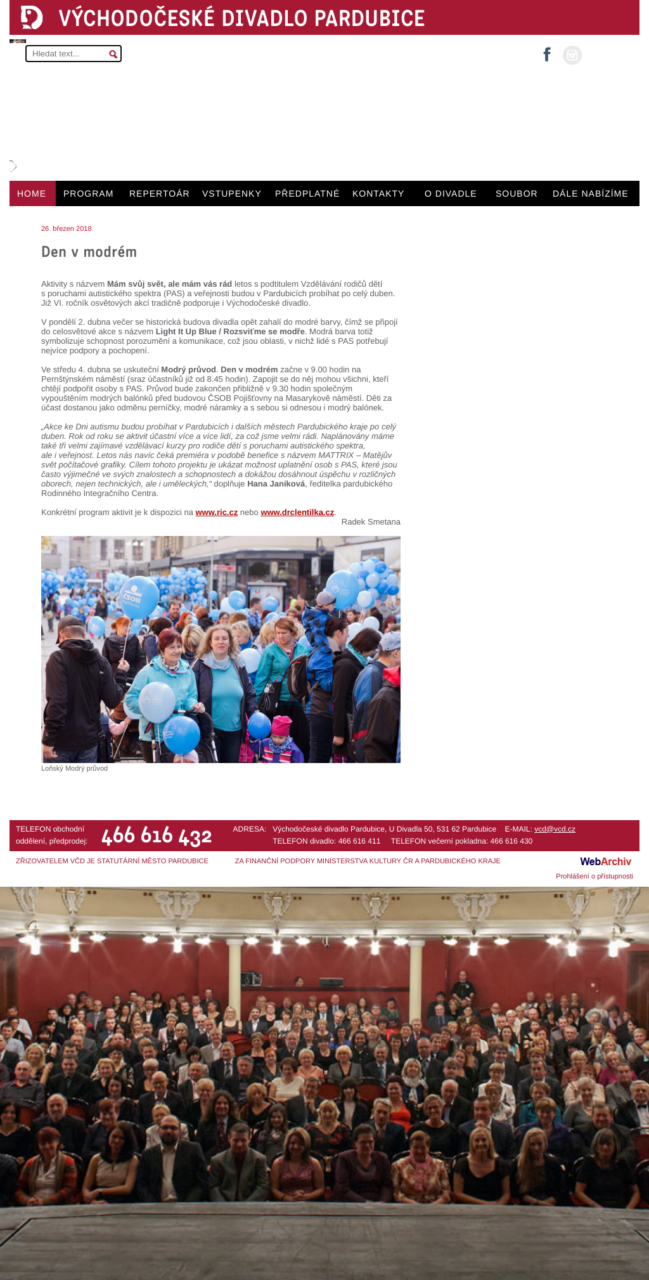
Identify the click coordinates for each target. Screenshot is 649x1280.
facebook (546, 50)
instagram (572, 55)
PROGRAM (88, 193)
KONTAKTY (378, 193)
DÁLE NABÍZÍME (591, 193)
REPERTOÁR (159, 193)
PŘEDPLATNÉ (307, 193)
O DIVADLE (451, 193)
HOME (31, 193)
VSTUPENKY (232, 193)
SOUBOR (517, 193)
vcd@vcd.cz (554, 829)
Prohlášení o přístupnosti (594, 876)
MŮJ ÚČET (609, 54)
